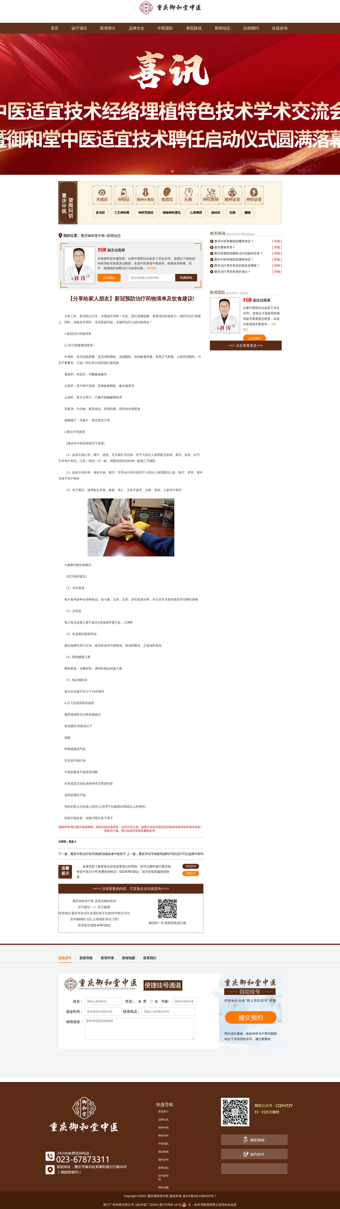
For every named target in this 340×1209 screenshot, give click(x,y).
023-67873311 (129, 871)
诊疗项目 (79, 28)
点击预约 (254, 338)
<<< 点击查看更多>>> (246, 345)
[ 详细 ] (277, 241)
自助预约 (251, 28)
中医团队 (165, 28)
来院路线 (194, 28)
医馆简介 (108, 28)
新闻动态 (222, 28)
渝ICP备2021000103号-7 (199, 1196)
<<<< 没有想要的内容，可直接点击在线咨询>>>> (131, 889)
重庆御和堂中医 (93, 236)
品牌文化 (136, 28)
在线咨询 (280, 28)
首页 (55, 28)
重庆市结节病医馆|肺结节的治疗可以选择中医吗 (171, 854)
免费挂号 (191, 873)
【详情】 (152, 268)
